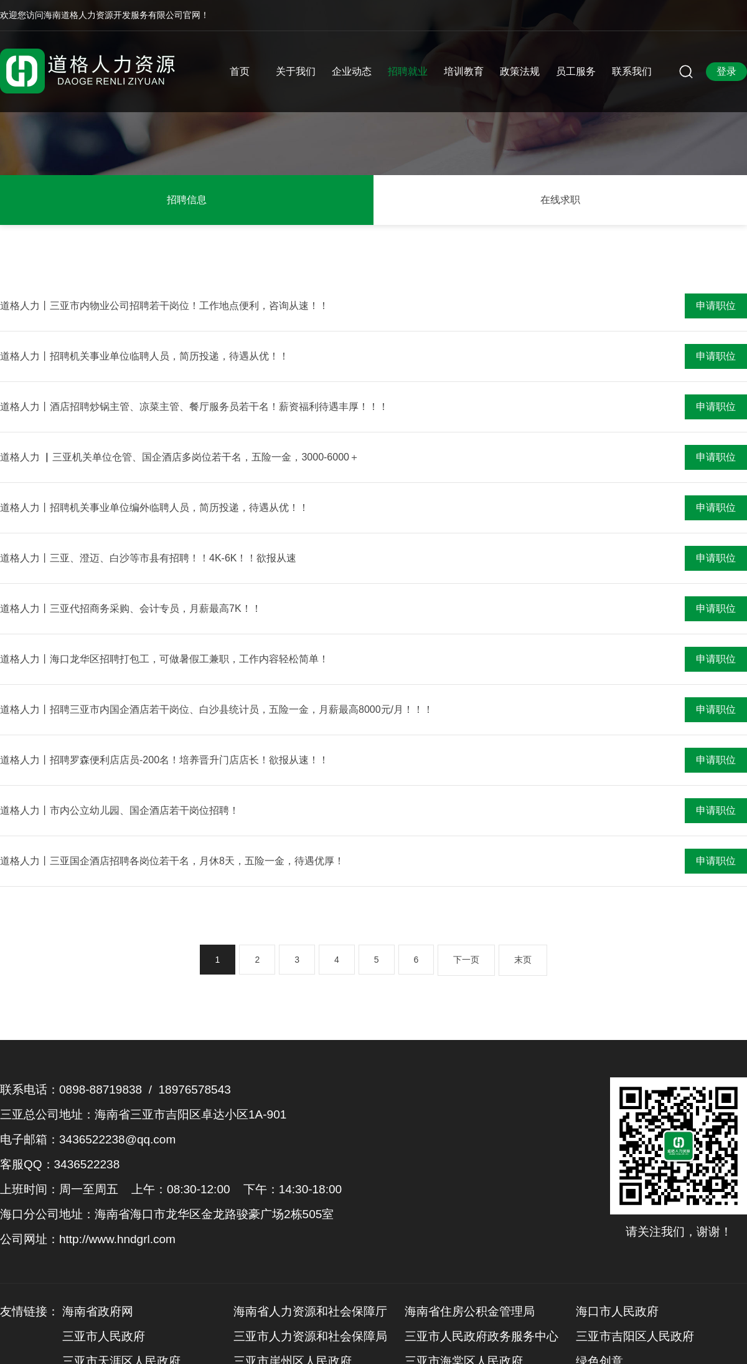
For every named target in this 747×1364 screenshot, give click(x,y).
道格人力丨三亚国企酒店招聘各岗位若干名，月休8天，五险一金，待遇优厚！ (172, 861)
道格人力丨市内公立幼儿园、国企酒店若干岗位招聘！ (119, 810)
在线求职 (560, 199)
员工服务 (576, 71)
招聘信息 (187, 199)
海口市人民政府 (617, 1311)
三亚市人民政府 (103, 1336)
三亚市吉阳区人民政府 (635, 1336)
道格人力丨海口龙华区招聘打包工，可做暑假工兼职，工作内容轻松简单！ (164, 659)
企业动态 (352, 71)
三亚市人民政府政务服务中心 (481, 1336)
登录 (726, 71)
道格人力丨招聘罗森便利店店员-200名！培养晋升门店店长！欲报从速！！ (164, 760)
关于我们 (296, 71)
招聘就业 (408, 71)
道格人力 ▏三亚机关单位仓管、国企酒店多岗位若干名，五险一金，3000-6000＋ (179, 457)
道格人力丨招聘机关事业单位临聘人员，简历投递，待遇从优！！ (144, 356)
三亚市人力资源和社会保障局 (310, 1336)
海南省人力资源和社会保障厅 (310, 1311)
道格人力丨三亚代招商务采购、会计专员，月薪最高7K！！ (130, 608)
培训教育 (464, 71)
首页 (240, 71)
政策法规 (520, 71)
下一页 (466, 960)
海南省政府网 (97, 1311)
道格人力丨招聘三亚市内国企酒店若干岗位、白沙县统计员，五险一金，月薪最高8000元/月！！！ (216, 709)
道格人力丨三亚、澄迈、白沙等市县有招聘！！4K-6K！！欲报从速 (148, 558)
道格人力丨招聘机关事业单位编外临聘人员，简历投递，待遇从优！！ (154, 507)
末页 (523, 960)
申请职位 (716, 305)
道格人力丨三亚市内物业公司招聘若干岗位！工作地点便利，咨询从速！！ (164, 305)
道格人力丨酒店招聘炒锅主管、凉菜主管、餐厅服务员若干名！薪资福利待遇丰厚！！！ (194, 406)
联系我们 (632, 71)
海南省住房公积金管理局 (470, 1311)
